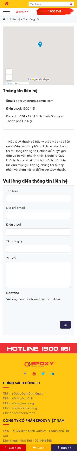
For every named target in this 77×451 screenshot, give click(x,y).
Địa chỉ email (15, 208)
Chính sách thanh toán (19, 413)
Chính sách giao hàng (18, 403)
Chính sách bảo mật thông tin (24, 393)
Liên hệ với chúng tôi (24, 19)
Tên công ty (14, 241)
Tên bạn (12, 191)
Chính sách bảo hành (18, 398)
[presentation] (35, 298)
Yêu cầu (11, 258)
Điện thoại (13, 224)
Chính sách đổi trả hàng (20, 408)
